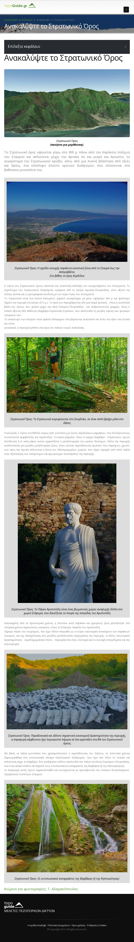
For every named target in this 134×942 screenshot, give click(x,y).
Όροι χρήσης (78, 925)
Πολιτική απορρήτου (59, 925)
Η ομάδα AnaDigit (37, 925)
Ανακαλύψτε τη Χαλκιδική (18, 19)
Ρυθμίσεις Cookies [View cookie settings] (96, 925)
